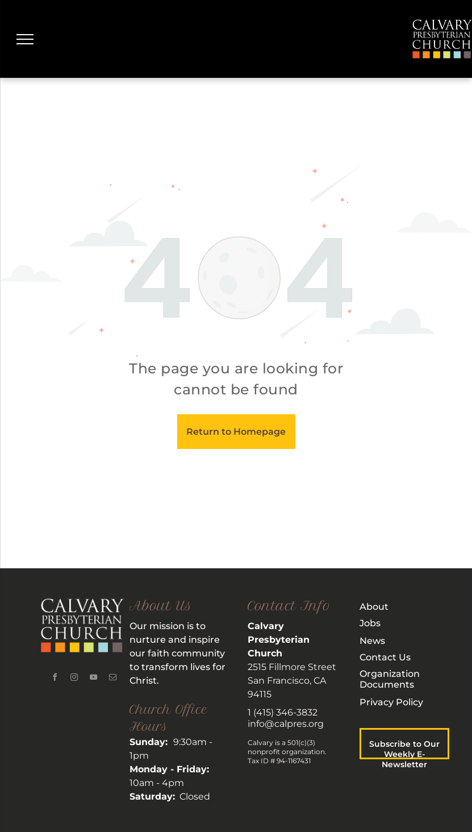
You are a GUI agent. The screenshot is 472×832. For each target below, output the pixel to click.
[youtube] (93, 679)
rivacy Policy (394, 702)
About (374, 606)
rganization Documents (390, 679)
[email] (112, 679)
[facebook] (54, 679)
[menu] (25, 39)
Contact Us (385, 657)
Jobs (370, 623)
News (372, 640)
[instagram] (74, 679)
